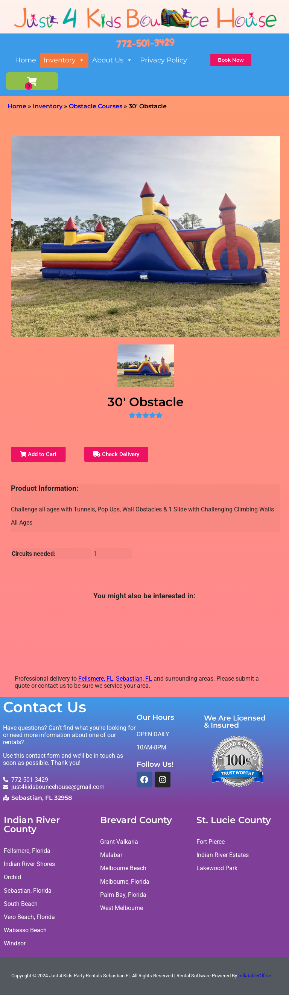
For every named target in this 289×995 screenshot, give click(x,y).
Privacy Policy (163, 60)
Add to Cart (38, 454)
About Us (112, 60)
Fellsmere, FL (95, 678)
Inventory (64, 60)
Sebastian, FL (134, 678)
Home (25, 60)
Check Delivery (116, 454)
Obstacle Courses (95, 106)
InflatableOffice (254, 976)
